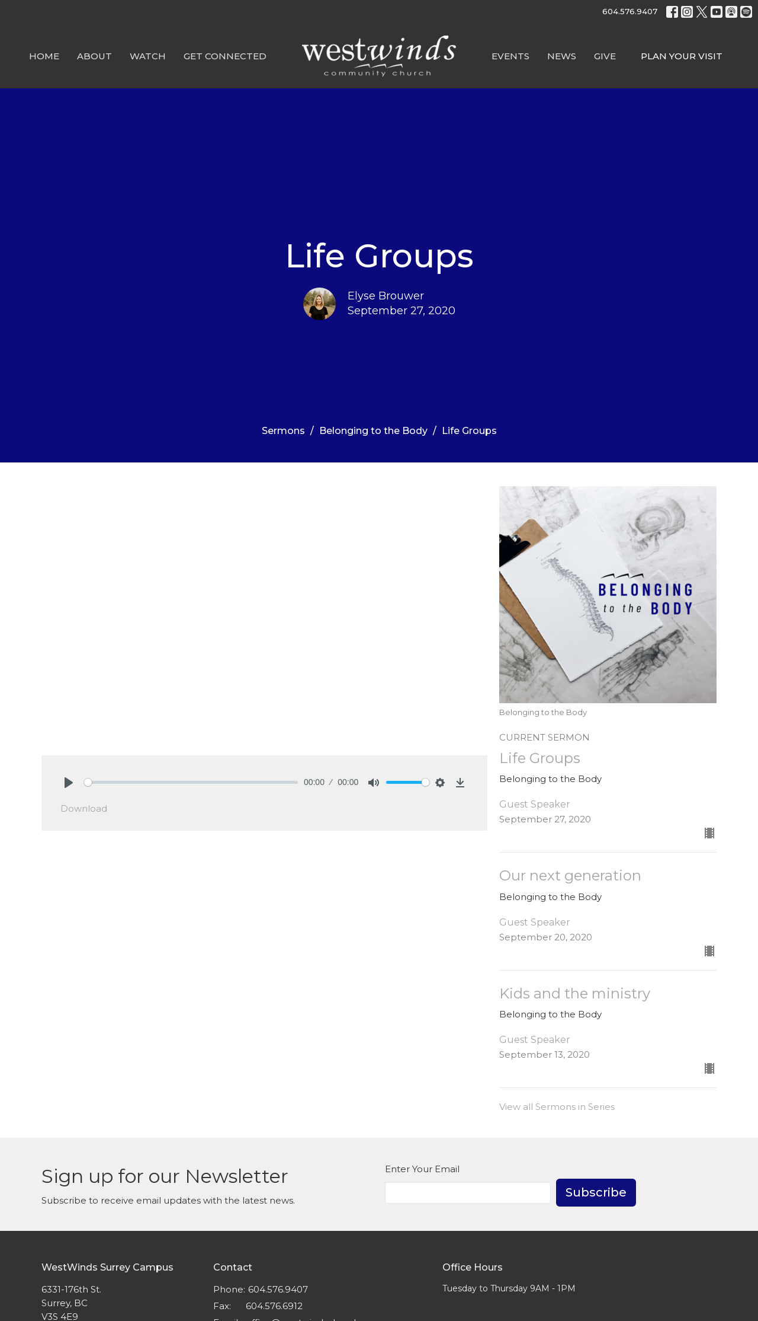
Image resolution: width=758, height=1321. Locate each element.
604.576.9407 (629, 11)
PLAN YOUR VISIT (681, 56)
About (94, 56)
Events (510, 56)
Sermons (283, 430)
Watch (148, 56)
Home (44, 56)
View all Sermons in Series (557, 1106)
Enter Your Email (422, 1169)
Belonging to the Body (373, 430)
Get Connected (225, 56)
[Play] (68, 782)
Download (83, 808)
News (561, 56)
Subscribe (596, 1192)
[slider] (191, 782)
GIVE (605, 56)
